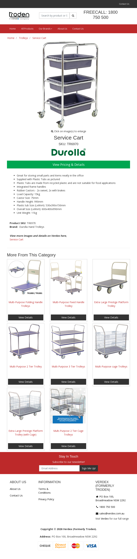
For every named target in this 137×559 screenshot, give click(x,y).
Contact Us (124, 3)
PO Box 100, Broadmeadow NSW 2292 (110, 498)
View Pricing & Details (69, 164)
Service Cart (16, 239)
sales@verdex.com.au (109, 513)
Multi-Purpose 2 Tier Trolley (26, 366)
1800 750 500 (105, 507)
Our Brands (44, 28)
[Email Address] (59, 468)
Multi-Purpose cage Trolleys (111, 366)
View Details (26, 317)
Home (12, 28)
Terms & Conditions (44, 490)
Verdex (105, 518)
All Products (27, 28)
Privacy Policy (46, 499)
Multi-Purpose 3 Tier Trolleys (68, 366)
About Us (62, 28)
